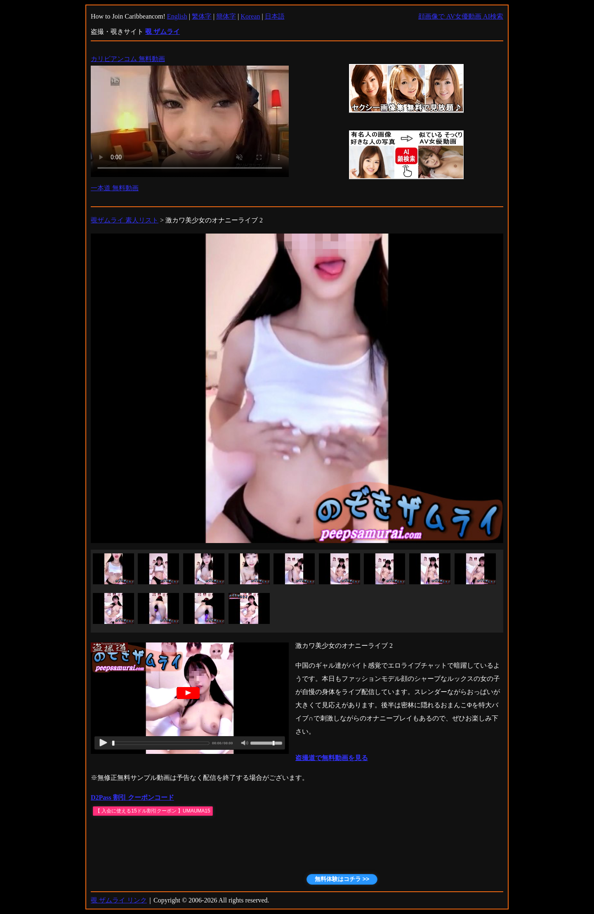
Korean (250, 16)
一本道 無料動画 (115, 187)
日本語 (275, 16)
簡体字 (226, 16)
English (177, 16)
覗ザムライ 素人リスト (124, 220)
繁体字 (202, 16)
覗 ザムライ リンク (119, 900)
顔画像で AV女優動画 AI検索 (460, 16)
